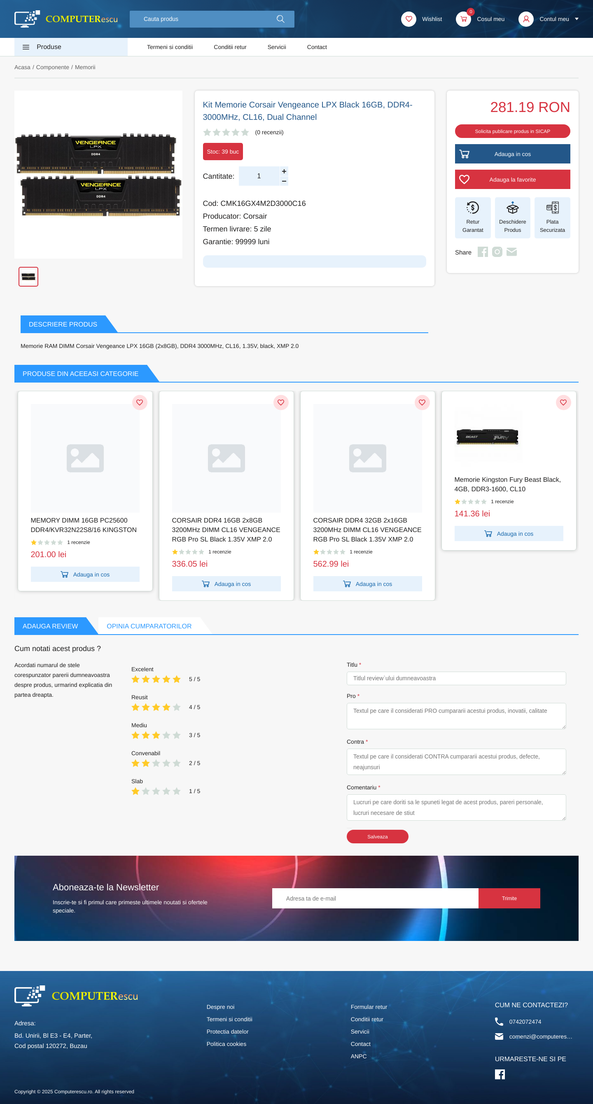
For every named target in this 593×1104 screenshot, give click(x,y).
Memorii (85, 67)
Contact (317, 47)
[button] (281, 19)
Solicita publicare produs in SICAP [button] (513, 131)
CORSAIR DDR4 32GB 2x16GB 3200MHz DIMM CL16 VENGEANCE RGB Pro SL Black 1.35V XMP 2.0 (367, 530)
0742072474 (525, 1021)
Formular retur (369, 1007)
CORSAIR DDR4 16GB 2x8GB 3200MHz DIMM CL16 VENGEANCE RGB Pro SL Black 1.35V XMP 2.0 (226, 530)
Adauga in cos (85, 574)
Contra (355, 741)
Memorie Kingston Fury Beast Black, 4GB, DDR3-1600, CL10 (508, 484)
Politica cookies (227, 1044)
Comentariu (361, 787)
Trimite (509, 898)
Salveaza (377, 837)
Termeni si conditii (170, 47)
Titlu (352, 664)
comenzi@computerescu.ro (542, 1036)
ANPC (359, 1056)
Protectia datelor (228, 1031)
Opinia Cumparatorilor (149, 626)
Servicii (277, 47)
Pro (351, 696)
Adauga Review (50, 626)
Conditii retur (230, 47)
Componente (52, 67)
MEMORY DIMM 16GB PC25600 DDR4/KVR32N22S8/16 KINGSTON (84, 525)
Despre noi (221, 1007)
